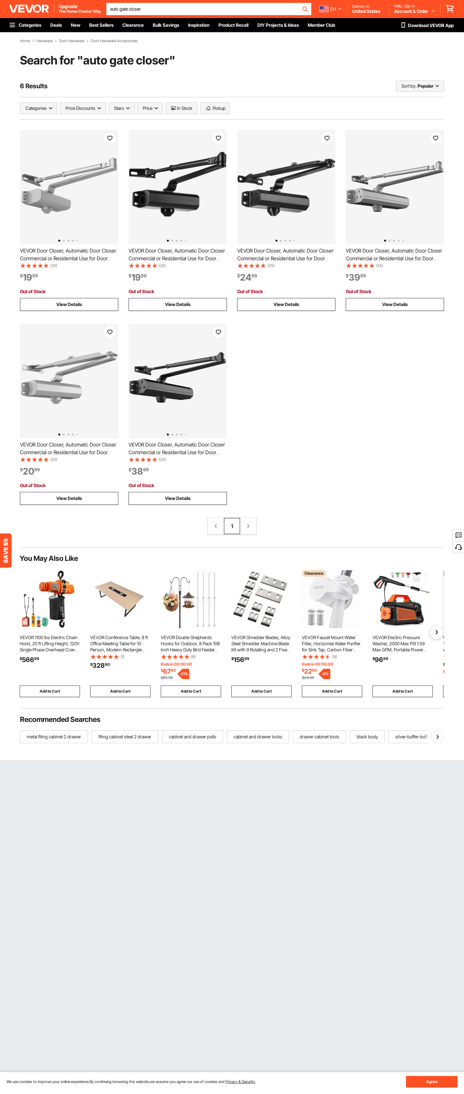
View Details (69, 304)
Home (25, 41)
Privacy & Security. (241, 1081)
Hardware (44, 41)
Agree (432, 1081)
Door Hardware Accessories (114, 41)
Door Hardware (71, 41)
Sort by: (408, 86)
